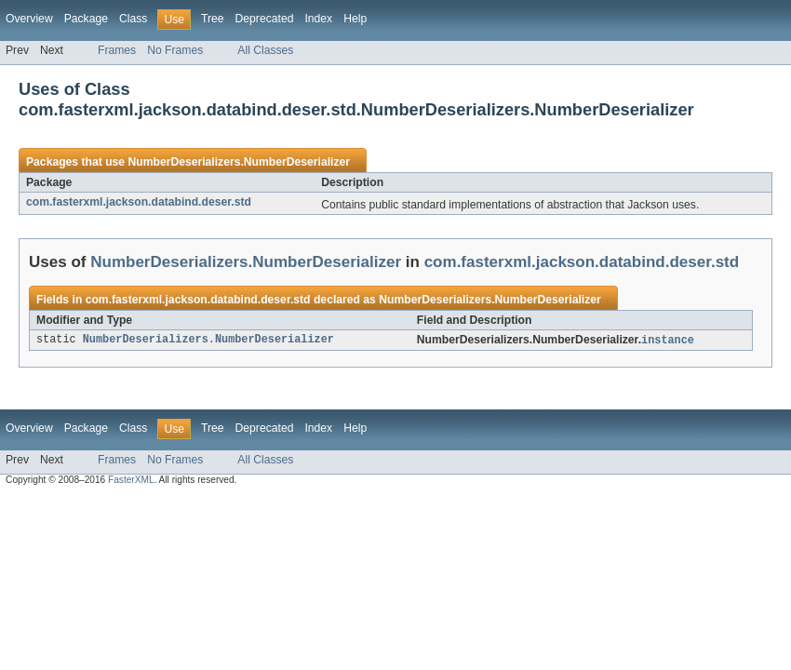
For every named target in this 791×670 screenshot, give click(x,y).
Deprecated (264, 18)
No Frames (175, 50)
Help (355, 18)
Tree (212, 18)
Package (86, 18)
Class (133, 18)
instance (667, 340)
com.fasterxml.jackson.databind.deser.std (138, 201)
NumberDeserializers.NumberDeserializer (238, 161)
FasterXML (131, 481)
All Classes (265, 50)
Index (318, 18)
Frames (117, 50)
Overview (29, 18)
